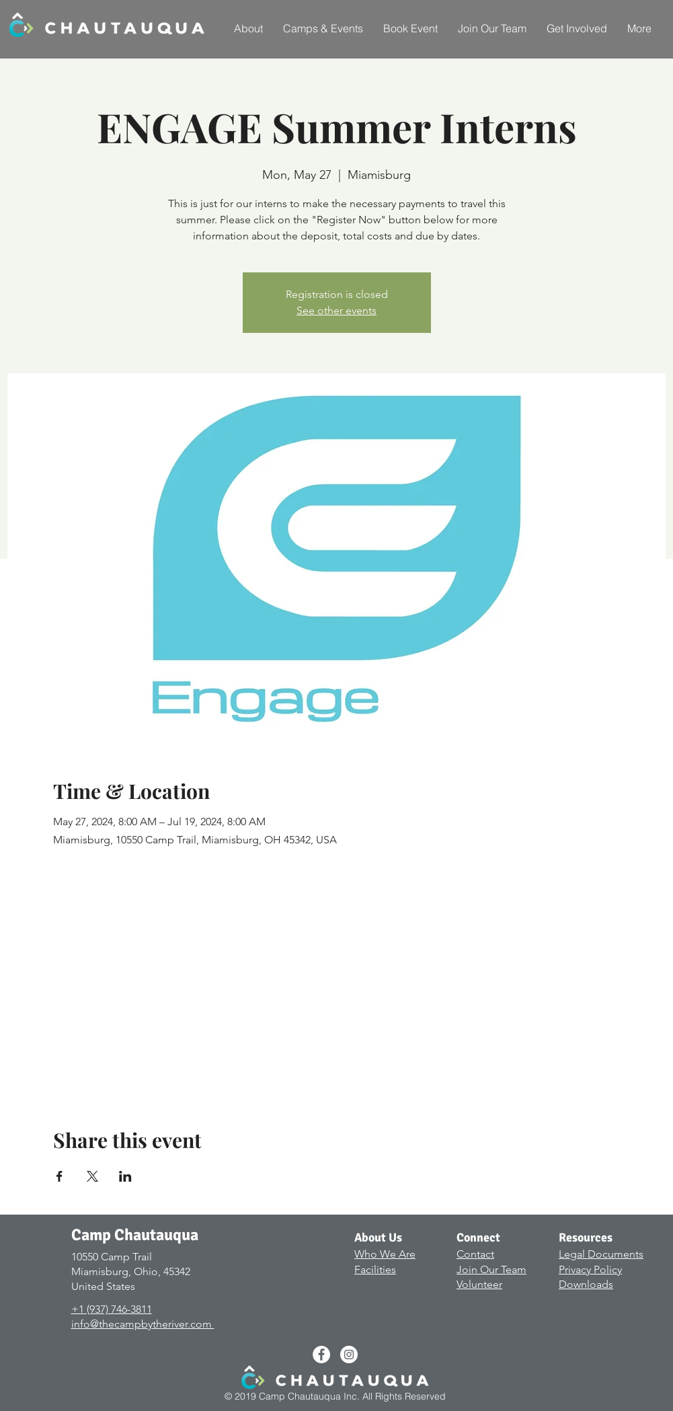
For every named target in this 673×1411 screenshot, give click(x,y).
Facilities (375, 1269)
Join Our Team (491, 1269)
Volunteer (479, 1284)
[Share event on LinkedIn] (125, 1176)
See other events (336, 310)
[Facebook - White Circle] (321, 1354)
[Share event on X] (92, 1176)
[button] (248, 28)
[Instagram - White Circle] (349, 1354)
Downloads (586, 1284)
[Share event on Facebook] (59, 1176)
